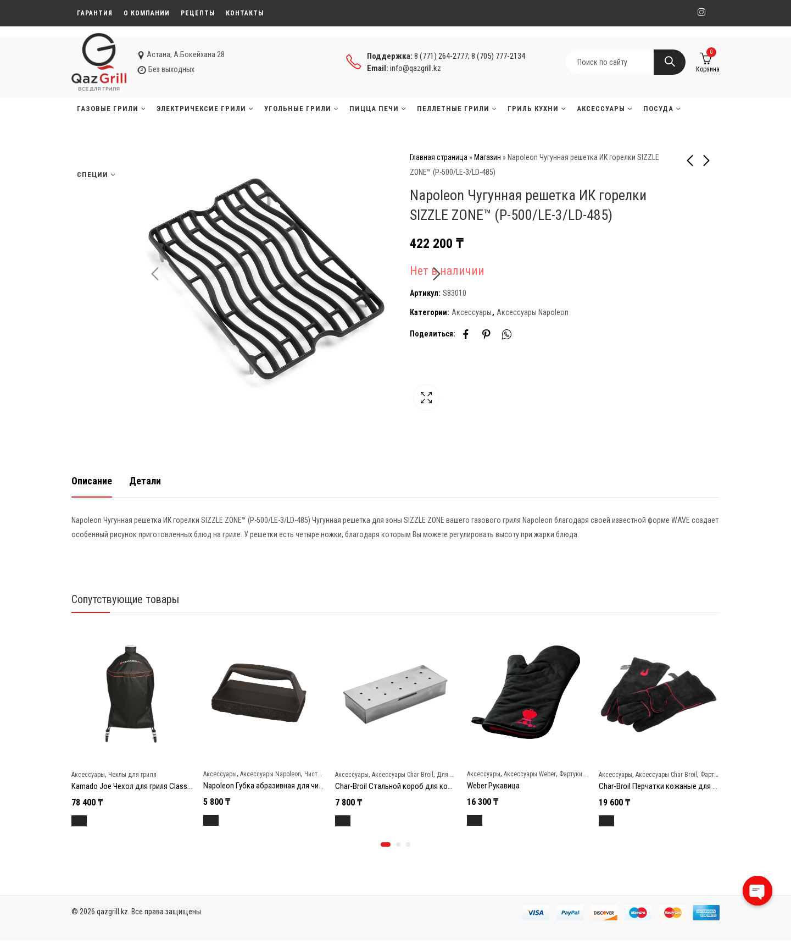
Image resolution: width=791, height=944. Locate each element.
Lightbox (370, 403)
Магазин (487, 157)
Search (670, 62)
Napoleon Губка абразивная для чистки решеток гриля (294, 785)
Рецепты (198, 13)
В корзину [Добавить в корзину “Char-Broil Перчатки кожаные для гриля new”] (619, 821)
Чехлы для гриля (132, 774)
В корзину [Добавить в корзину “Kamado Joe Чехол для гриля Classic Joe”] (92, 821)
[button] (385, 848)
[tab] (91, 481)
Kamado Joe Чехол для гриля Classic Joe (139, 786)
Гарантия (95, 13)
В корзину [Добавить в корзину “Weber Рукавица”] (487, 820)
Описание (91, 481)
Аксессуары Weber (530, 773)
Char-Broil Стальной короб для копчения (403, 786)
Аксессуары (472, 312)
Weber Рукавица (493, 785)
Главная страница (438, 157)
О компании (147, 13)
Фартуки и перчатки (587, 773)
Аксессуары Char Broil (402, 774)
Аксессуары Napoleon (533, 312)
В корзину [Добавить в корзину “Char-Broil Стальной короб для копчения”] (355, 821)
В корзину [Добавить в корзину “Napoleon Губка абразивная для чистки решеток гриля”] (224, 820)
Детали (145, 481)
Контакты (245, 13)
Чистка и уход (323, 773)
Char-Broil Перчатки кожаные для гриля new (672, 786)
